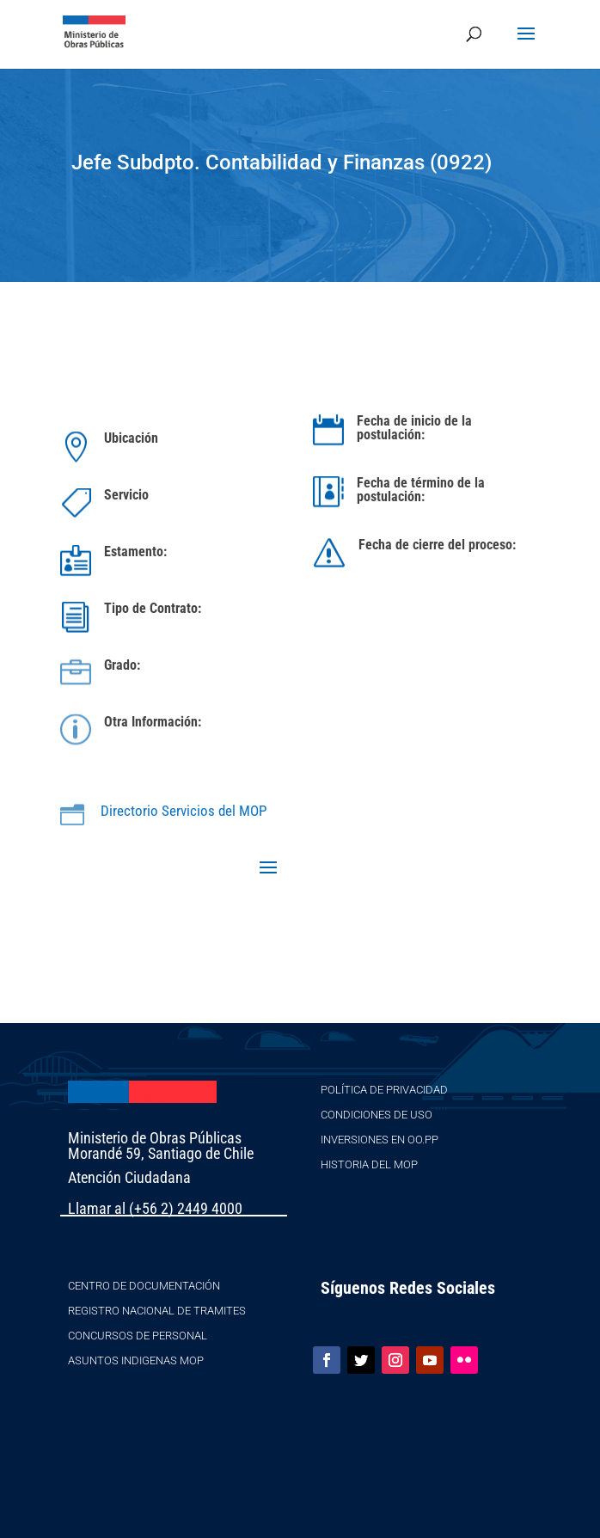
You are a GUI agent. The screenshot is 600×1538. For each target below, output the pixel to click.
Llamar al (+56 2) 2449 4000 (155, 1208)
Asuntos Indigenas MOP (136, 1360)
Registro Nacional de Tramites (157, 1310)
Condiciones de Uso (376, 1114)
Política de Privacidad (384, 1089)
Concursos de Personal (137, 1335)
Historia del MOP (369, 1164)
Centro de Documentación (144, 1285)
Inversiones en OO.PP (379, 1139)
